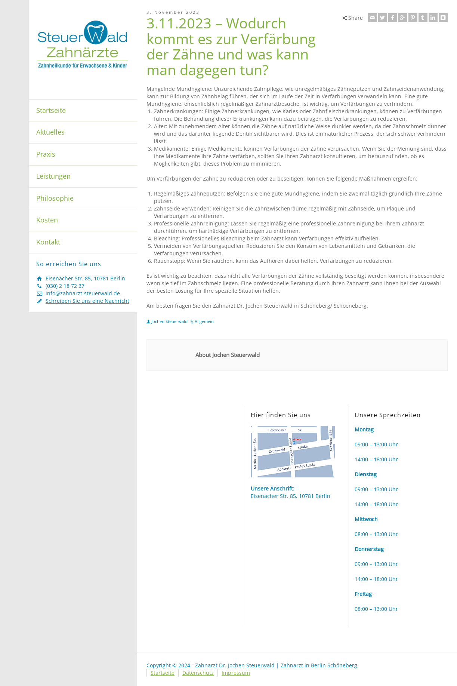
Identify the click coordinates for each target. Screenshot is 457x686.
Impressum (236, 672)
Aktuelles (50, 131)
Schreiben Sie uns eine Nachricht (87, 300)
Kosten (47, 219)
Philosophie (55, 198)
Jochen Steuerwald (169, 321)
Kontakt (48, 241)
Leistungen (53, 176)
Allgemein (204, 321)
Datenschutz (198, 672)
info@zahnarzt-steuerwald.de (83, 293)
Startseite (51, 110)
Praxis (45, 154)
